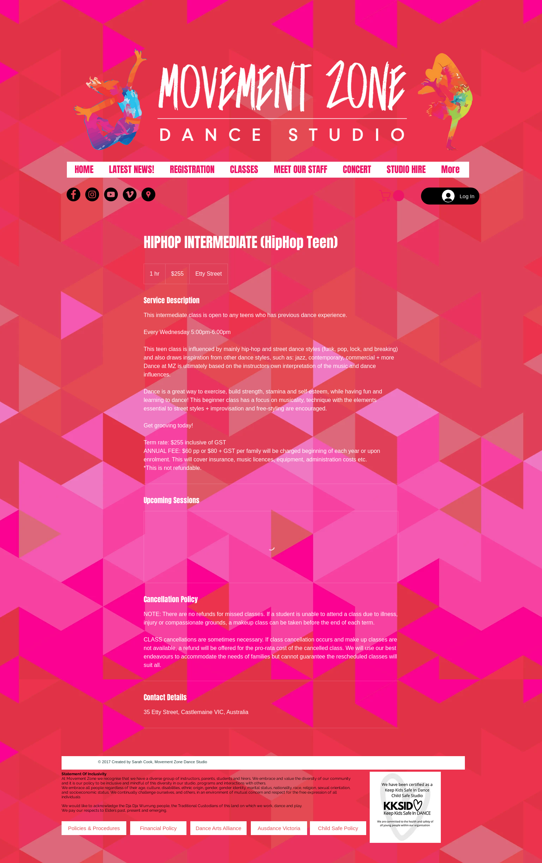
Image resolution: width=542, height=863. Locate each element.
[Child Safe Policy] (338, 828)
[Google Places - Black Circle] (148, 194)
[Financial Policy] (158, 828)
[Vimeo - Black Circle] (130, 194)
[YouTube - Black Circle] (111, 194)
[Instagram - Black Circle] (92, 194)
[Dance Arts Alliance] (218, 828)
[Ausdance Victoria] (279, 828)
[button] (393, 195)
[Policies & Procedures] (94, 828)
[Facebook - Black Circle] (73, 194)
